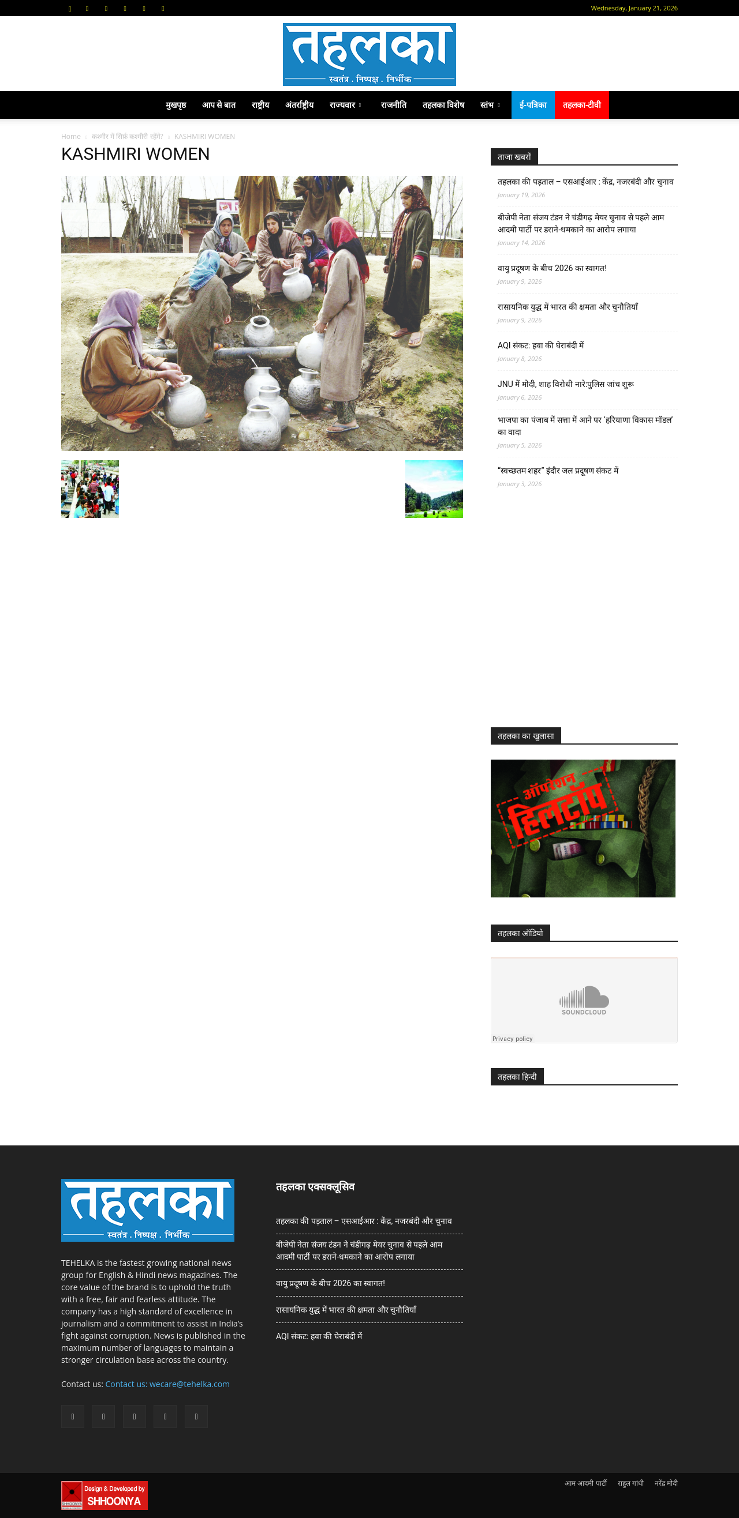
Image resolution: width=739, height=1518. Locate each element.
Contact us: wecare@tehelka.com (168, 1383)
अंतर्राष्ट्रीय (299, 104)
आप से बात (219, 104)
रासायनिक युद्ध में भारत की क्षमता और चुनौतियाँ (568, 306)
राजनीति (393, 104)
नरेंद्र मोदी (666, 1483)
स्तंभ (489, 104)
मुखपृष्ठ (176, 104)
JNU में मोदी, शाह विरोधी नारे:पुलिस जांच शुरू (566, 384)
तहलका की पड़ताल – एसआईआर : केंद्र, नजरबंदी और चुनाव (586, 181)
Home (71, 136)
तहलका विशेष (444, 104)
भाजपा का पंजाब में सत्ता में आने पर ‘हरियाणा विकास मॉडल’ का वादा (585, 426)
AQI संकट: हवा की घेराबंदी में (541, 345)
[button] (70, 7)
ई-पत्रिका (533, 104)
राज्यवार (345, 104)
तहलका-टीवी (582, 104)
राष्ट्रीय (260, 104)
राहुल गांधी (631, 1483)
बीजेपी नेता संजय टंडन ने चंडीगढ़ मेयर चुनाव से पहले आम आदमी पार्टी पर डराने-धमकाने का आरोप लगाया (581, 223)
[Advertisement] (577, 618)
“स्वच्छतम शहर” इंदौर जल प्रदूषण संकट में (558, 470)
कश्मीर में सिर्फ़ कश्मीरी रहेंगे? (127, 136)
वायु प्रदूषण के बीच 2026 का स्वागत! (552, 268)
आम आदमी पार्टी (585, 1483)
